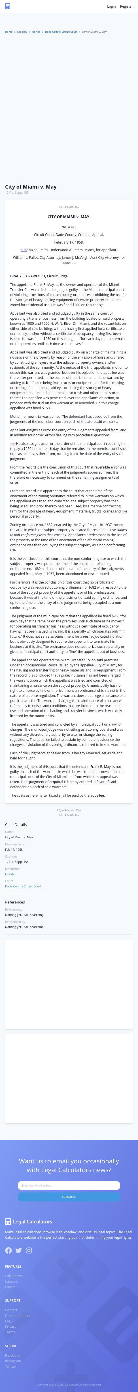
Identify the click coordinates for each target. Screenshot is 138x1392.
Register (126, 6)
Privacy (10, 1326)
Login (111, 6)
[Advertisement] (69, 109)
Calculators (14, 1276)
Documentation (17, 1315)
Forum (10, 1287)
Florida (36, 32)
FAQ (8, 1321)
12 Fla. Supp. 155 (17, 193)
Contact (11, 1310)
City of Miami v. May (31, 186)
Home (8, 32)
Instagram (13, 1360)
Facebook (12, 1355)
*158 (95, 670)
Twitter (10, 1366)
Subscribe (69, 1197)
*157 (13, 444)
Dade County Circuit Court (61, 32)
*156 (24, 250)
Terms (10, 1332)
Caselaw (22, 32)
